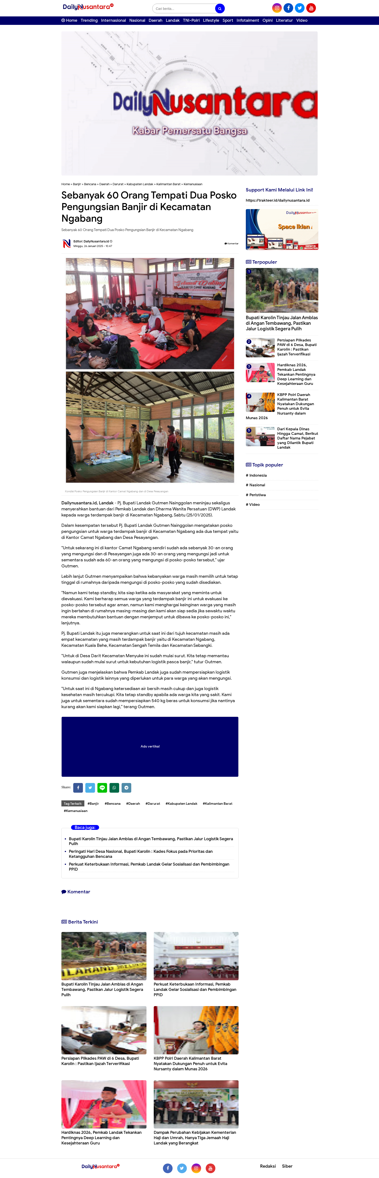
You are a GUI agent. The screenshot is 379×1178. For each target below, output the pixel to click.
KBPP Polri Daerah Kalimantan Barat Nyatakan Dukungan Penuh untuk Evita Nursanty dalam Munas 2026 (190, 1064)
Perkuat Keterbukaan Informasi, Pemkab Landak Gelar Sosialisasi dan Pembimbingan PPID (149, 867)
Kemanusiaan (193, 184)
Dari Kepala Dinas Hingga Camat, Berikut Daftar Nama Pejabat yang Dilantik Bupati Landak (297, 438)
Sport (228, 20)
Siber (287, 1166)
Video (301, 20)
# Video (253, 504)
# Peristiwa (256, 495)
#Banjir (93, 804)
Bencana (90, 184)
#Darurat (153, 804)
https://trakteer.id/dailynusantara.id (278, 200)
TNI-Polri (191, 20)
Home (69, 20)
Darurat (118, 184)
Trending (89, 20)
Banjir (77, 184)
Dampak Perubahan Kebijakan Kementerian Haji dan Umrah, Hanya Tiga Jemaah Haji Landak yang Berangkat (195, 1138)
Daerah (155, 20)
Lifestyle (211, 20)
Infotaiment (248, 20)
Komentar (232, 243)
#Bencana (113, 804)
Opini (267, 20)
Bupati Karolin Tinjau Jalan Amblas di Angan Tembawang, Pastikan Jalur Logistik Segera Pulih (151, 841)
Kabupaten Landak (140, 184)
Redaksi (268, 1166)
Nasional (137, 20)
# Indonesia (256, 475)
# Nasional (255, 485)
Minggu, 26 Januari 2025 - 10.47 (92, 246)
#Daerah (133, 804)
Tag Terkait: (73, 804)
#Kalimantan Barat (217, 804)
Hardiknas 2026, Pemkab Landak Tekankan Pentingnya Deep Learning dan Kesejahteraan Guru (101, 1138)
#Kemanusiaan (75, 811)
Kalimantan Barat (168, 184)
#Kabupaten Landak (181, 804)
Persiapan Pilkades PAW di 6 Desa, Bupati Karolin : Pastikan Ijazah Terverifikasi (100, 1061)
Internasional (113, 20)
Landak (173, 20)
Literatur (284, 20)
